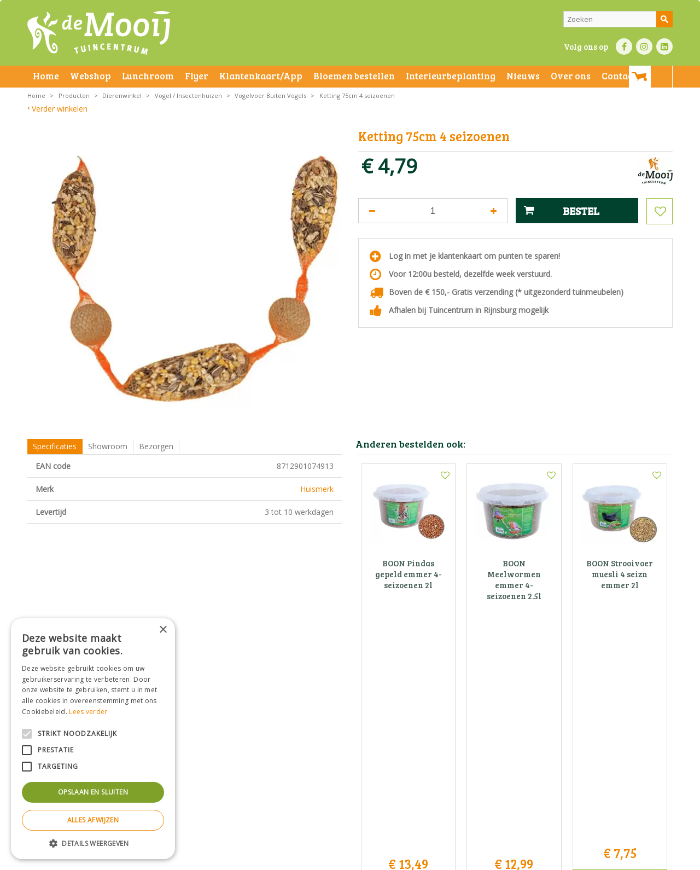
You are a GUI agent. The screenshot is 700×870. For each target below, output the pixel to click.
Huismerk (317, 489)
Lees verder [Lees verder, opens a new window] (88, 711)
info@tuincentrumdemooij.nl (353, 762)
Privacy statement (210, 859)
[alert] (93, 738)
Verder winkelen (60, 108)
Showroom (107, 446)
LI (664, 46)
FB (624, 46)
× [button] (163, 630)
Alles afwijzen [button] (93, 820)
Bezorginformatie (269, 859)
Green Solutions (501, 859)
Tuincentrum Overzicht (567, 859)
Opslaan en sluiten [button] (93, 792)
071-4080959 (353, 750)
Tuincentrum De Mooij (350, 716)
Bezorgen (156, 446)
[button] (93, 843)
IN (644, 46)
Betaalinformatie (325, 859)
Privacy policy (376, 859)
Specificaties (55, 446)
